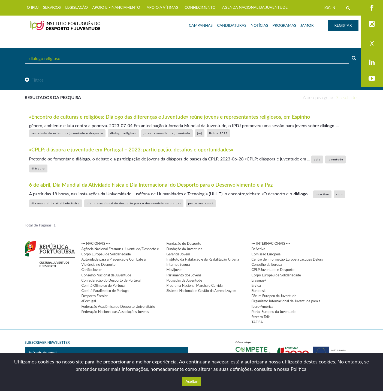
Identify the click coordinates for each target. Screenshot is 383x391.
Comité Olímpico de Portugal (104, 285)
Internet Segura (178, 264)
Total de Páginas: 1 (40, 225)
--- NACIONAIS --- (96, 243)
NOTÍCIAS (259, 25)
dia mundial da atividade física (56, 203)
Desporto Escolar (95, 296)
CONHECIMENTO (200, 7)
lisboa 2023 (218, 133)
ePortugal (89, 301)
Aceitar (191, 381)
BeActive (259, 249)
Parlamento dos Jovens (184, 275)
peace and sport (200, 203)
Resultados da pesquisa (53, 97)
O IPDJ (33, 7)
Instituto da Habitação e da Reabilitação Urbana (203, 259)
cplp (317, 159)
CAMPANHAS (201, 25)
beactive (322, 194)
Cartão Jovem (92, 269)
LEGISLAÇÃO (76, 7)
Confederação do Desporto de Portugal (111, 280)
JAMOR (306, 25)
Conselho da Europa (267, 264)
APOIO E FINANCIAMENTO (116, 7)
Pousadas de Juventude (184, 280)
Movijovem (175, 269)
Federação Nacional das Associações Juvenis (115, 311)
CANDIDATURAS (231, 25)
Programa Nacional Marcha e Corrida (195, 285)
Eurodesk (259, 290)
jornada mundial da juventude (167, 133)
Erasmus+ (259, 280)
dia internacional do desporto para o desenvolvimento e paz (134, 203)
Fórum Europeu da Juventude (274, 296)
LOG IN (329, 7)
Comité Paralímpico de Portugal (105, 290)
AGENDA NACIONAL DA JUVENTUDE (255, 7)
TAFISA (257, 322)
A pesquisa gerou (330, 97)
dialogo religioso (123, 133)
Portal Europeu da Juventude (273, 311)
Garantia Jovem (178, 254)
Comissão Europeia (266, 254)
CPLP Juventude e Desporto (273, 269)
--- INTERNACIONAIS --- (271, 243)
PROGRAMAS (284, 25)
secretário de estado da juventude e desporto (67, 133)
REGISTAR (343, 25)
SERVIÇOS (52, 7)
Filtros (34, 79)
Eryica (256, 285)
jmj (199, 133)
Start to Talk (261, 317)
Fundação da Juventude (185, 249)
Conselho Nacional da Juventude (106, 275)
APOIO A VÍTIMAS (162, 7)
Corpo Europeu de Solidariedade (276, 275)
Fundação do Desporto (184, 243)
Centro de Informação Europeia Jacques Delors (287, 259)
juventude (335, 159)
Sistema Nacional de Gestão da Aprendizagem (201, 290)
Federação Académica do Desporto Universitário (118, 306)
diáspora (38, 168)
